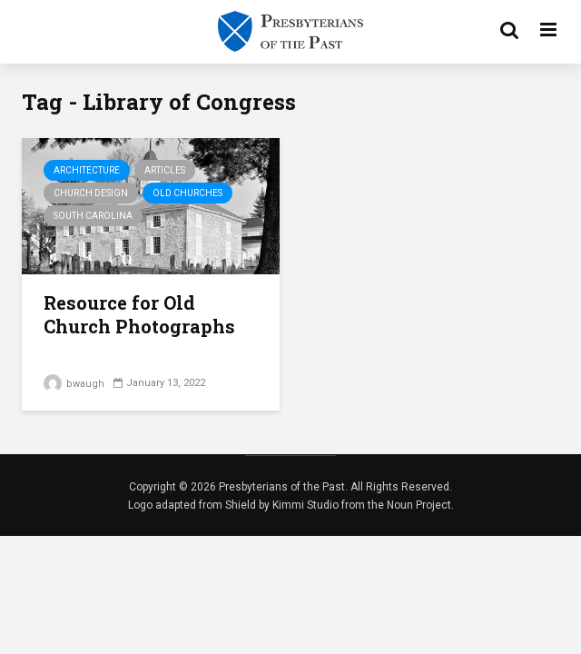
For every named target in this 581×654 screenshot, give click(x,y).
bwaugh (74, 384)
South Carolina (93, 216)
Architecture (87, 170)
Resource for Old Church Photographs (139, 314)
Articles (164, 170)
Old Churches (187, 193)
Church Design (91, 193)
